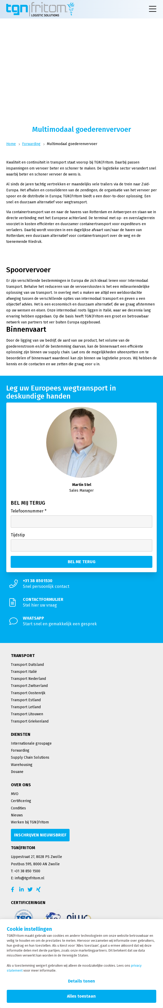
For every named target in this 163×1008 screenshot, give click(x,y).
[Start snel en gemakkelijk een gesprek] (81, 621)
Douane (17, 772)
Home (11, 144)
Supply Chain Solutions (30, 757)
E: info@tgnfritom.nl (27, 878)
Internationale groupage (31, 743)
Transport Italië (24, 671)
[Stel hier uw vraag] (81, 602)
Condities (18, 808)
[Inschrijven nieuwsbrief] (40, 835)
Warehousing (21, 765)
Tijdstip (18, 534)
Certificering (21, 801)
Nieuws (17, 815)
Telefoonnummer (28, 511)
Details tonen (81, 981)
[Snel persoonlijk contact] (81, 583)
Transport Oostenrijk (28, 693)
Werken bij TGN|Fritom (30, 822)
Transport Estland (26, 700)
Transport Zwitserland (29, 686)
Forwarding (31, 144)
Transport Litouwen (27, 714)
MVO (14, 794)
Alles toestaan (81, 996)
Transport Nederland (28, 679)
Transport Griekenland (30, 721)
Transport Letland (26, 707)
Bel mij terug (28, 503)
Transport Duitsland (27, 664)
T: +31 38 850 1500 (25, 871)
